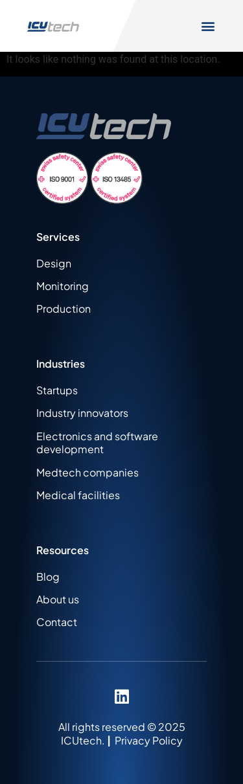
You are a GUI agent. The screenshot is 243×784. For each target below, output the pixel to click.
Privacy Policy (149, 740)
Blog (48, 576)
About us (57, 599)
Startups (57, 390)
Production (63, 308)
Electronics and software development (97, 442)
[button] (208, 26)
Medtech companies (87, 472)
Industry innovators (82, 413)
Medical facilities (78, 495)
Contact (56, 622)
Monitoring (62, 286)
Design (53, 263)
